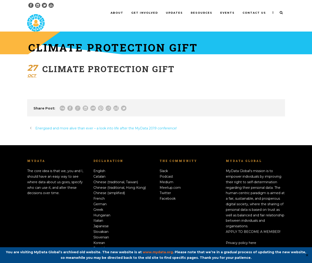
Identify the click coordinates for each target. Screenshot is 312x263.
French (99, 191)
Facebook (168, 191)
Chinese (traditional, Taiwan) (115, 174)
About (117, 12)
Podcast (166, 169)
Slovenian (101, 230)
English (99, 163)
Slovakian (100, 224)
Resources (201, 12)
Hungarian (101, 207)
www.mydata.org (158, 252)
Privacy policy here (241, 235)
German (100, 196)
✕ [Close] (307, 255)
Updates (174, 12)
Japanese (101, 218)
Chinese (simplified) (109, 185)
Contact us (254, 12)
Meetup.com (170, 180)
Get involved (144, 12)
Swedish (100, 246)
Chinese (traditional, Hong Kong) (119, 180)
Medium (166, 174)
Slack (164, 163)
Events (227, 12)
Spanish (99, 240)
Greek (98, 202)
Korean (99, 235)
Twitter (165, 185)
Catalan (99, 169)
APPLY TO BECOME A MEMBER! (253, 224)
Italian (98, 213)
